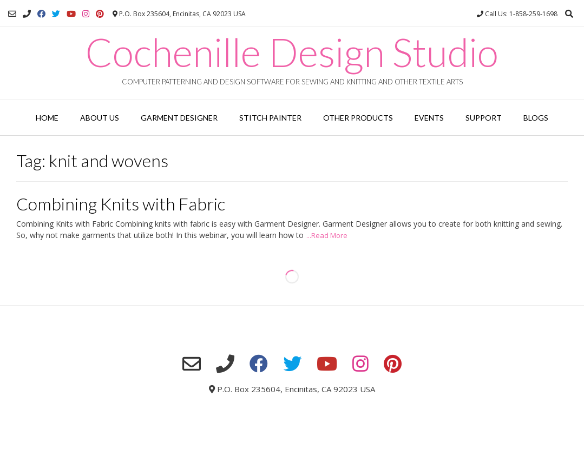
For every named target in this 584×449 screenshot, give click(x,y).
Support (483, 117)
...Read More (326, 235)
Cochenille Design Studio (292, 51)
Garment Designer (179, 117)
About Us (99, 117)
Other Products (358, 117)
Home (47, 117)
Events (429, 117)
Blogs (535, 117)
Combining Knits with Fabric (120, 203)
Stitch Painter (270, 117)
